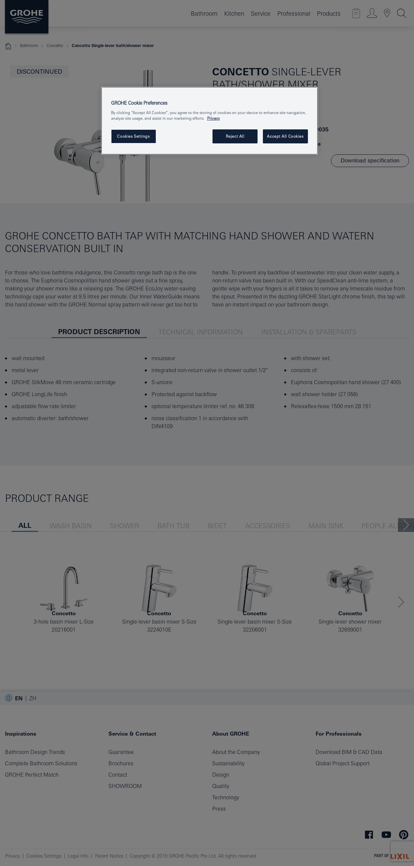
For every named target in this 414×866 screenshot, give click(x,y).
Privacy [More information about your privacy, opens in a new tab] (213, 118)
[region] (209, 121)
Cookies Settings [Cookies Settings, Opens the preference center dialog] (133, 136)
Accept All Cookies (285, 136)
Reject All (235, 136)
